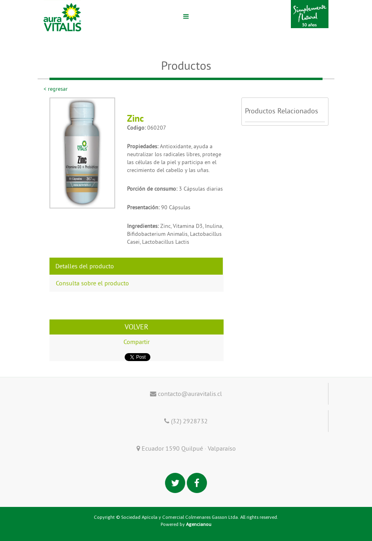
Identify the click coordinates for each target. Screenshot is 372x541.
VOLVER (136, 326)
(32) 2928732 (186, 421)
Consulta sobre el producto (92, 283)
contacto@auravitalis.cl (186, 394)
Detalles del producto (84, 266)
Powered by (186, 524)
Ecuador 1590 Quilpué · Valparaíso (186, 448)
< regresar (56, 88)
